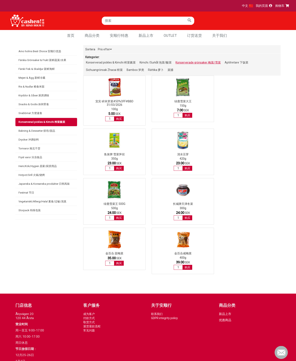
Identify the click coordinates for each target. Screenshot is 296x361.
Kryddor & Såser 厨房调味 (33, 95)
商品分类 (92, 35)
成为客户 (89, 256)
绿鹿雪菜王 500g (106, 154)
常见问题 (89, 272)
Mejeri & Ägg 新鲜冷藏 (31, 77)
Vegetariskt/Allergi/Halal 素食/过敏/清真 (42, 201)
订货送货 (194, 35)
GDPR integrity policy (164, 260)
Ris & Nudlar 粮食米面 (31, 86)
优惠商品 (225, 262)
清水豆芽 (258, 101)
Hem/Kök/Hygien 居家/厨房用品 (37, 166)
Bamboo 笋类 (135, 70)
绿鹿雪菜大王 (156, 101)
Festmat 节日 (26, 192)
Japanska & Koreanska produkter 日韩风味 (44, 183)
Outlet (170, 35)
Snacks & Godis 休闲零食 (33, 104)
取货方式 (89, 264)
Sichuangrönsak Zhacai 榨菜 (104, 70)
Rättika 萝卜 (156, 70)
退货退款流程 (92, 268)
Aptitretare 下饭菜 (236, 62)
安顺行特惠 (119, 35)
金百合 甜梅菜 (207, 154)
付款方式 (89, 260)
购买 (110, 118)
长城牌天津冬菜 (156, 154)
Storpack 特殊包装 (29, 210)
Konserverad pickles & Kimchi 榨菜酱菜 (41, 121)
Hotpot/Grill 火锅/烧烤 (31, 174)
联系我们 (157, 256)
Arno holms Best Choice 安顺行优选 (39, 51)
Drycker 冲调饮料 (28, 139)
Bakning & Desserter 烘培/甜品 (36, 130)
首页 (70, 35)
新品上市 (146, 35)
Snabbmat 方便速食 (30, 113)
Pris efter (105, 49)
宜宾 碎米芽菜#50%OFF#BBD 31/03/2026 (106, 103)
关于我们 (219, 35)
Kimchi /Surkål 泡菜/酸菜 (156, 62)
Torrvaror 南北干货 (29, 148)
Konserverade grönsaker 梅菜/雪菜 (198, 62)
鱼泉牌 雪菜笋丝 (207, 101)
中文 (247, 6)
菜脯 (170, 70)
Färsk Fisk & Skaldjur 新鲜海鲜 (36, 68)
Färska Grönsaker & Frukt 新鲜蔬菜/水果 (42, 60)
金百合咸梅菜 (258, 154)
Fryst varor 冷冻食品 (30, 157)
